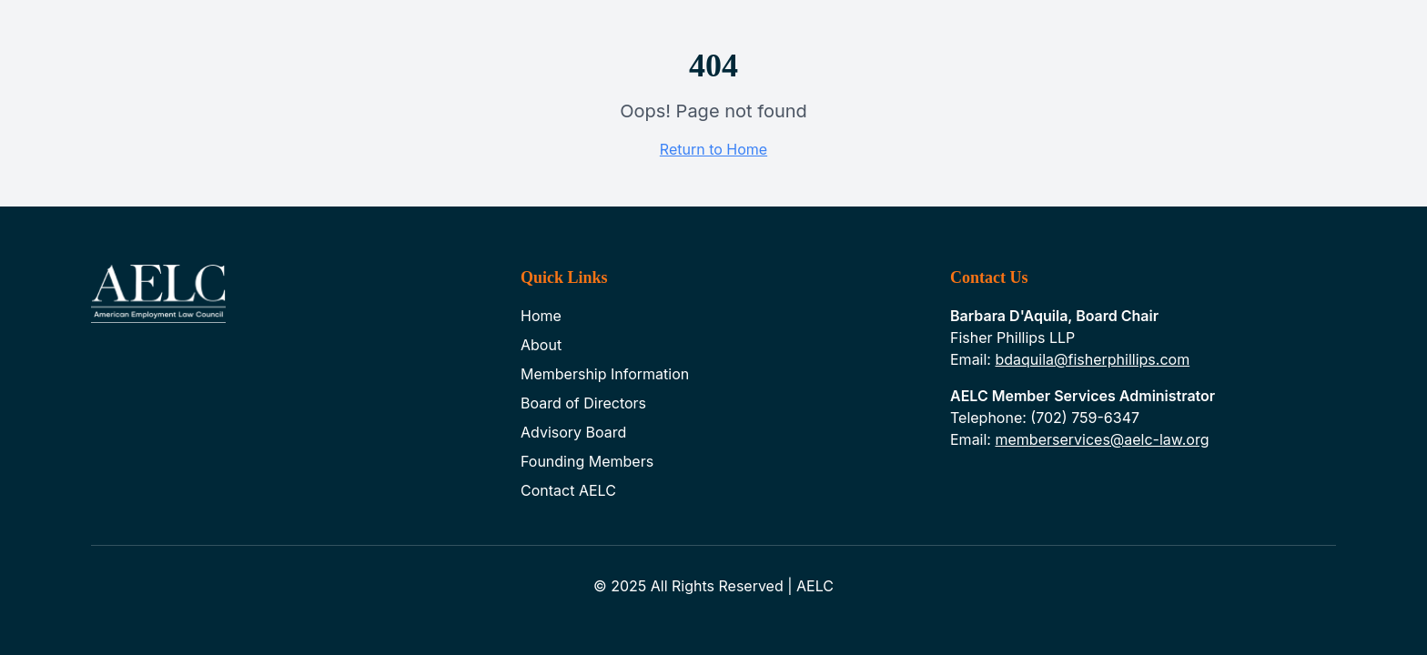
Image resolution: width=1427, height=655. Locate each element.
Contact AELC (568, 490)
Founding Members (587, 461)
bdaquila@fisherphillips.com (1092, 359)
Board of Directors (583, 403)
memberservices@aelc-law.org (1102, 439)
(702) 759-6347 (1084, 417)
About (541, 345)
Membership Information (605, 374)
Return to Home (713, 149)
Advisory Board (573, 432)
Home (541, 316)
